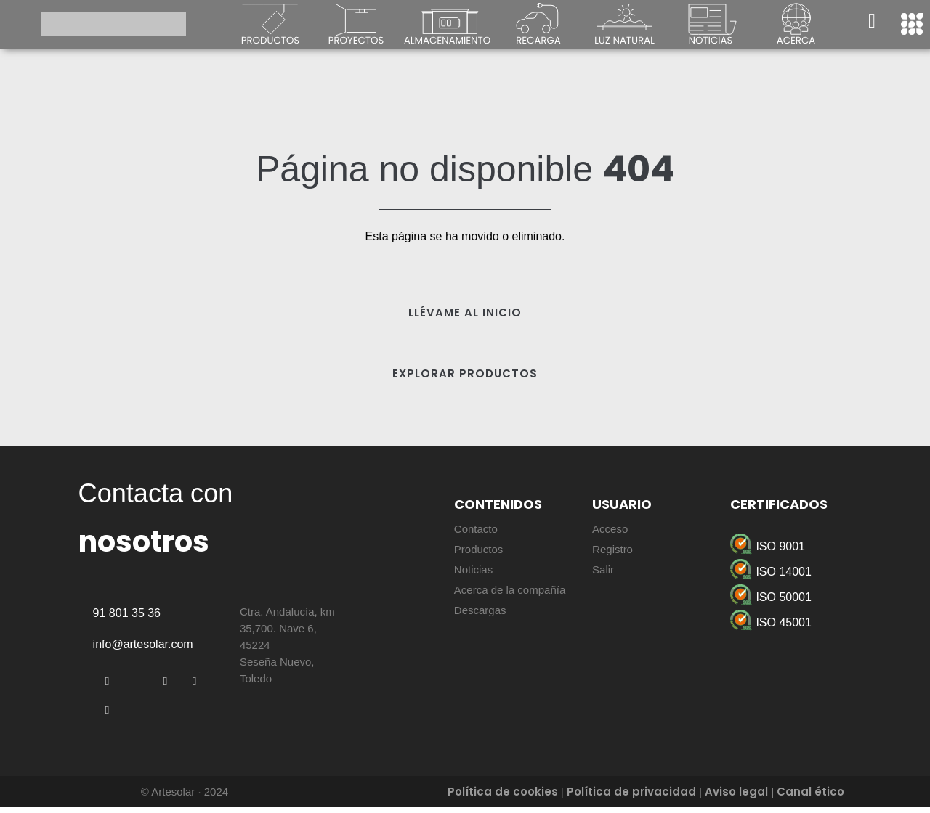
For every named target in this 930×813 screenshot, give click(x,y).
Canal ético (810, 797)
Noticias (473, 569)
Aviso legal (736, 797)
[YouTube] (195, 687)
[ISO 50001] (809, 597)
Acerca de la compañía (509, 590)
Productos (479, 549)
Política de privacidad (631, 797)
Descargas (480, 610)
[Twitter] (136, 687)
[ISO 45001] (809, 622)
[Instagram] (107, 716)
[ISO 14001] (809, 571)
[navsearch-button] (871, 23)
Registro (612, 549)
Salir (603, 569)
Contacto (476, 529)
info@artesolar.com (143, 650)
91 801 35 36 (127, 619)
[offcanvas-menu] (912, 24)
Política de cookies (503, 797)
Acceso (610, 529)
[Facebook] (107, 687)
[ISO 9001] (809, 546)
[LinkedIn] (166, 687)
